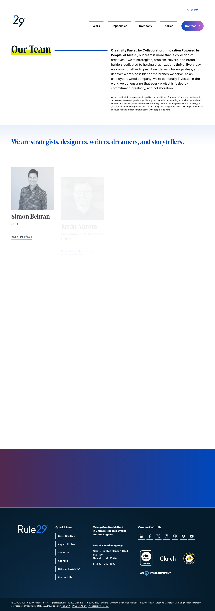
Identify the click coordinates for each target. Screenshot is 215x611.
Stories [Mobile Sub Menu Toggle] (168, 26)
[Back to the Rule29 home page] (18, 20)
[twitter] (158, 536)
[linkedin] (141, 536)
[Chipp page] (189, 558)
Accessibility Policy (98, 606)
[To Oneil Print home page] (155, 573)
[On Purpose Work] (146, 558)
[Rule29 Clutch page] (168, 558)
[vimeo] (183, 536)
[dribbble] (175, 536)
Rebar (64, 606)
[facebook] (149, 536)
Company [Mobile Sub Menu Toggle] (145, 26)
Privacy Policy (79, 606)
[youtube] (191, 536)
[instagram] (166, 536)
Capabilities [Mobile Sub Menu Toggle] (119, 26)
